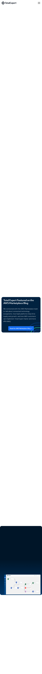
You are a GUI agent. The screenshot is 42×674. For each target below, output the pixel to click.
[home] (8, 3)
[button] (39, 3)
